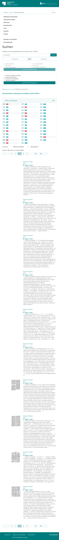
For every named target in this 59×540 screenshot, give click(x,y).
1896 (41, 140)
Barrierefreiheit (31, 534)
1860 (4, 116)
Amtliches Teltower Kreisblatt (13, 75)
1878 (22, 128)
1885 (41, 107)
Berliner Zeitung (9, 64)
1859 (4, 113)
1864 (4, 128)
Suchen (53, 55)
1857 (4, 107)
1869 (4, 143)
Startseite (5, 12)
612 (41, 153)
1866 (4, 134)
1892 (41, 128)
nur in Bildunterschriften (38, 67)
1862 (4, 122)
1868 (4, 140)
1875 (22, 119)
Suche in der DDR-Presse (29, 69)
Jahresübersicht (8, 25)
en (55, 12)
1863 (4, 125)
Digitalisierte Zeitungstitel (10, 16)
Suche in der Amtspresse (29, 83)
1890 (41, 122)
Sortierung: (5, 147)
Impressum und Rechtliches (19, 534)
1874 (22, 116)
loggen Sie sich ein (8, 89)
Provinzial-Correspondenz (12, 78)
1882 (22, 140)
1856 (4, 104)
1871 (22, 107)
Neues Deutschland (10, 67)
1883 (22, 143)
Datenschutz (7, 534)
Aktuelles (6, 31)
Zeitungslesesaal (8, 42)
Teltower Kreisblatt (10, 80)
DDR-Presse (7, 22)
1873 (22, 113)
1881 (22, 137)
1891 (41, 125)
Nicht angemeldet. (53, 534)
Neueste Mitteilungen (11, 77)
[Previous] (4, 153)
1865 (4, 131)
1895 (41, 137)
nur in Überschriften (37, 64)
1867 (4, 137)
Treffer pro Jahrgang (11, 100)
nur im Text (35, 65)
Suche (11, 12)
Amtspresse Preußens (9, 19)
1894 (41, 134)
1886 (41, 110)
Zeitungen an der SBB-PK (10, 39)
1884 (41, 104)
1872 (22, 110)
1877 (22, 125)
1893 (41, 131)
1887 (41, 113)
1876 (22, 122)
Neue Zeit (7, 65)
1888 (41, 116)
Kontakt (6, 34)
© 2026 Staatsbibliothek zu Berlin (19, 537)
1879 (22, 131)
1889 (41, 119)
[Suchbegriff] (26, 54)
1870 (22, 104)
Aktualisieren (34, 147)
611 (36, 153)
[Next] (45, 153)
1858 (4, 110)
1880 (22, 134)
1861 (4, 119)
